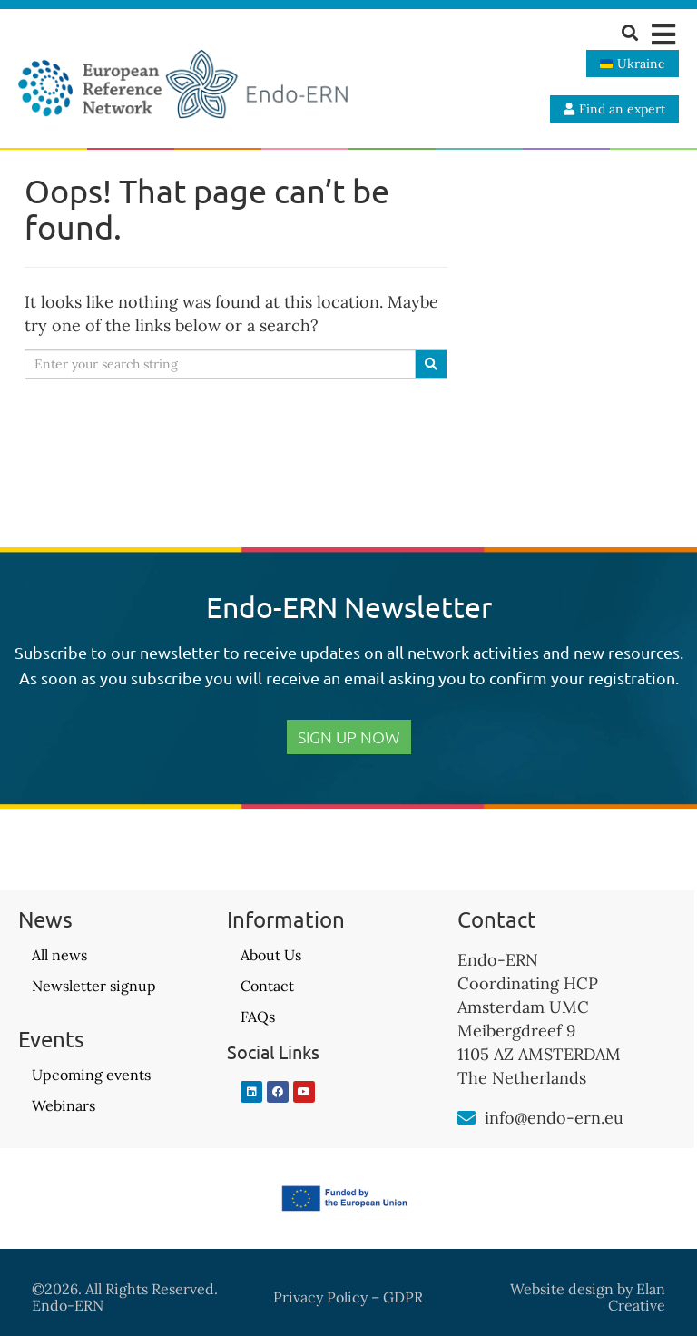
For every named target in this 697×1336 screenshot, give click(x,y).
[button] (663, 34)
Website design (562, 1289)
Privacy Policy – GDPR (348, 1297)
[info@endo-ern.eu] (466, 1118)
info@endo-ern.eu (554, 1117)
